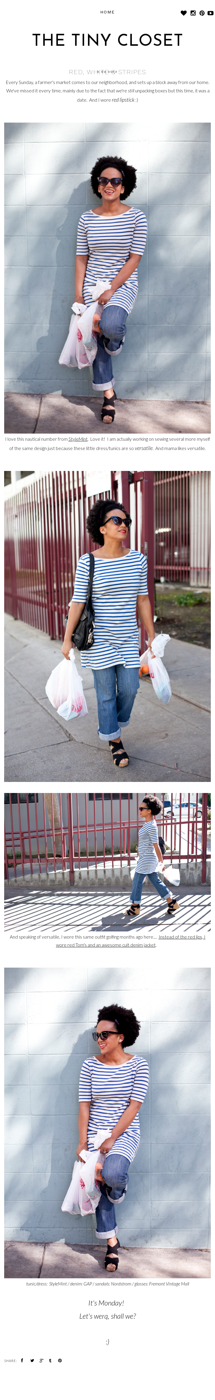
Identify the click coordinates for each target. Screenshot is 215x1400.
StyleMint (78, 439)
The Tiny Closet (107, 41)
